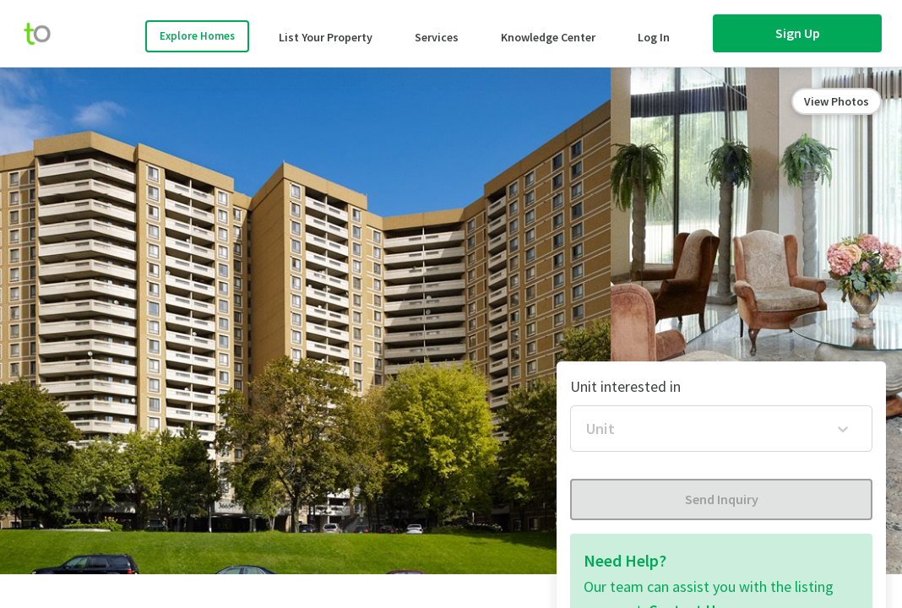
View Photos (836, 101)
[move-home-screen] (45, 34)
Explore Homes (197, 36)
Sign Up (797, 32)
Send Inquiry (721, 499)
